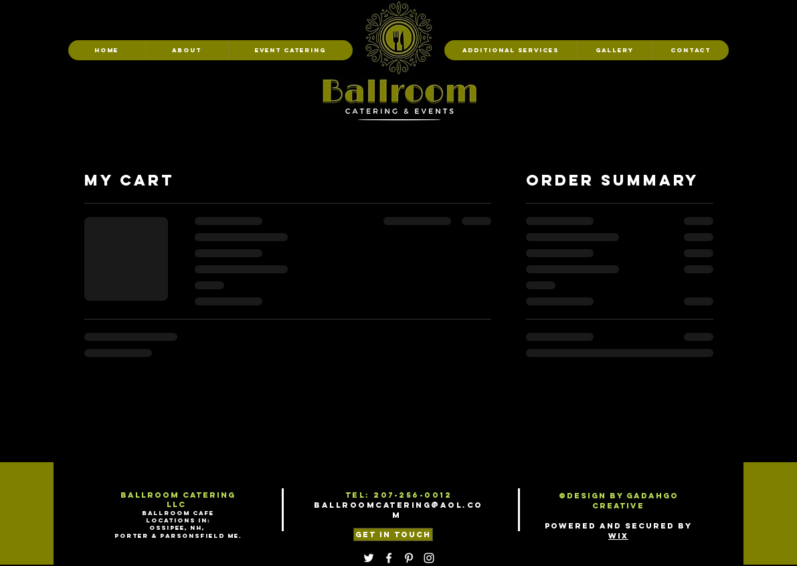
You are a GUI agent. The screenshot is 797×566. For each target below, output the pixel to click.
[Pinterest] (409, 558)
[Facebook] (388, 558)
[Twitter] (368, 558)
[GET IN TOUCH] (393, 534)
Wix (618, 536)
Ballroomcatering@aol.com (398, 510)
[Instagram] (429, 558)
